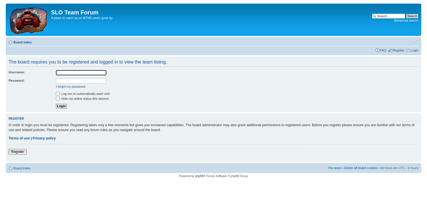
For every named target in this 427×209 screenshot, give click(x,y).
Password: (17, 80)
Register (398, 50)
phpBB (199, 176)
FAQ (383, 50)
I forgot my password (70, 86)
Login (414, 50)
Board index (22, 42)
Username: (17, 72)
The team (334, 168)
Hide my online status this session (82, 98)
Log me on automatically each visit (83, 93)
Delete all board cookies (361, 168)
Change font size (414, 41)
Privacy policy (44, 138)
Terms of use (19, 138)
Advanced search (406, 20)
